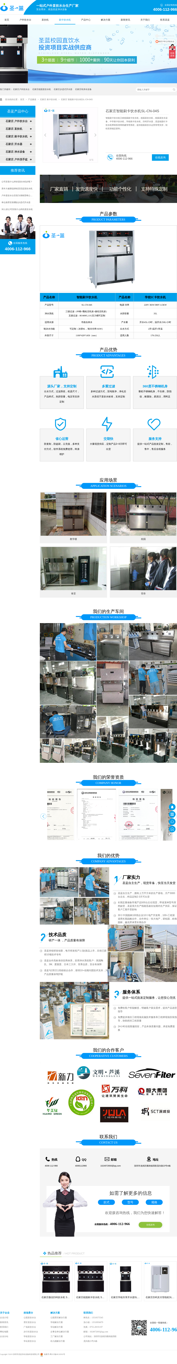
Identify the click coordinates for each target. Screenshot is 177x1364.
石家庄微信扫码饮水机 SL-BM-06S (59, 1297)
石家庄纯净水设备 (83, 89)
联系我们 (4, 1327)
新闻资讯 (125, 20)
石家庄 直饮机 (14, 128)
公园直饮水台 (30, 1317)
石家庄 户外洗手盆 (17, 159)
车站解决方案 (56, 1327)
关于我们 (145, 20)
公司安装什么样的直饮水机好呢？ (16, 182)
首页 (6, 20)
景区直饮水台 (30, 1322)
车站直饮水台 (30, 1341)
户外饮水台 (25, 20)
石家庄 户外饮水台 (17, 121)
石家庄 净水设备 (15, 151)
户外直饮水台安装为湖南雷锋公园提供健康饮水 (23, 196)
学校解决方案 (56, 1322)
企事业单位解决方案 (59, 1332)
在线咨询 (160, 157)
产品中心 (86, 20)
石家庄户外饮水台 (21, 89)
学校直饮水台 (30, 1336)
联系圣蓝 (165, 20)
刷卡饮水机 (65, 20)
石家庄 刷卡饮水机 (49, 99)
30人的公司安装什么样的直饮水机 (17, 210)
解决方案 (105, 20)
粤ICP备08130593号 (57, 1354)
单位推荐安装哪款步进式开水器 (15, 203)
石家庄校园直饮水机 (41, 89)
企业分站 (4, 1336)
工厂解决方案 (56, 1336)
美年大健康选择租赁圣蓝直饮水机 (16, 189)
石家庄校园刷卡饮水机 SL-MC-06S (94, 1297)
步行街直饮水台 (31, 1332)
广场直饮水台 (30, 1327)
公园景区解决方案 (58, 1317)
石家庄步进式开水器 (63, 89)
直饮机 (45, 20)
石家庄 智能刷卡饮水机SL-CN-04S (77, 99)
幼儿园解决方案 (57, 1341)
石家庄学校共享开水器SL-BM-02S (129, 1297)
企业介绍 (4, 1317)
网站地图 (4, 1332)
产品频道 (32, 99)
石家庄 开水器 (14, 144)
